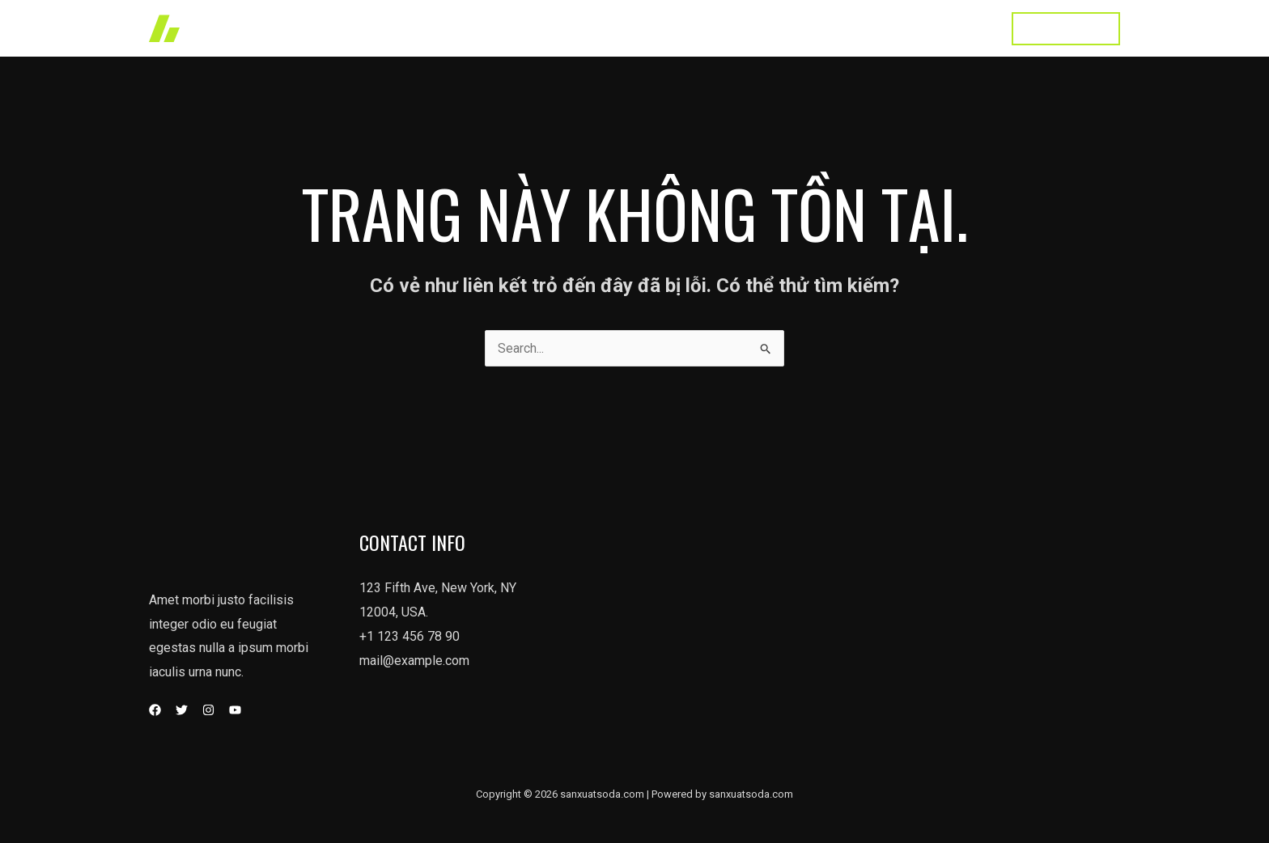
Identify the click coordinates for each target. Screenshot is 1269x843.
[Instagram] (208, 710)
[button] (1066, 28)
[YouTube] (235, 710)
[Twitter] (182, 710)
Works (650, 28)
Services (719, 28)
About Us (796, 28)
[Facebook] (155, 710)
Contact (961, 28)
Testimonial (881, 28)
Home (589, 28)
